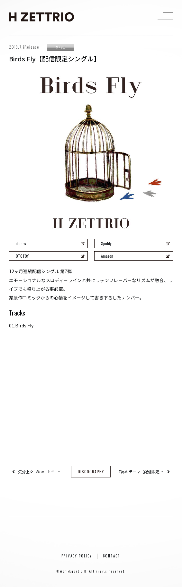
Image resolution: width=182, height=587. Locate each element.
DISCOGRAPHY (91, 471)
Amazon (135, 256)
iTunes (50, 243)
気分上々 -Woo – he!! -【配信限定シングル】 (41, 471)
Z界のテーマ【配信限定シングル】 (141, 471)
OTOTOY (50, 256)
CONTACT (111, 555)
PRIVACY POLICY (76, 555)
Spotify (135, 243)
